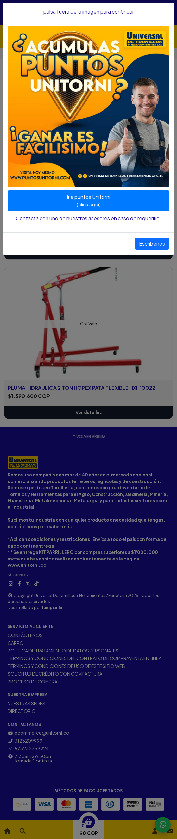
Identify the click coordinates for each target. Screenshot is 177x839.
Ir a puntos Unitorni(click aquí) (88, 200)
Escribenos (152, 243)
